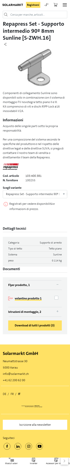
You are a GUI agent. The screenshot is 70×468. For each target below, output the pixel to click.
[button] (64, 461)
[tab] (35, 285)
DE (4, 394)
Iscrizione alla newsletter (35, 425)
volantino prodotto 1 (28, 298)
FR (12, 394)
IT (19, 394)
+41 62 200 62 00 (14, 380)
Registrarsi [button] (33, 5)
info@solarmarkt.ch (16, 374)
